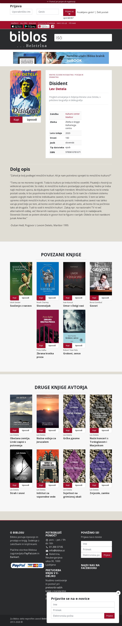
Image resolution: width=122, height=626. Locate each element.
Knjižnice (14, 23)
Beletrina (46, 618)
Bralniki (32, 23)
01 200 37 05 (56, 547)
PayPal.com (30, 553)
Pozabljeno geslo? (85, 12)
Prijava (107, 555)
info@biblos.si (57, 550)
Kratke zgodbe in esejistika (61, 75)
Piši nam (72, 23)
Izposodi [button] (32, 119)
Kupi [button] (16, 119)
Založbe (23, 23)
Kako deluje (62, 23)
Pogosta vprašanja (46, 23)
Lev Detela (57, 89)
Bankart (14, 557)
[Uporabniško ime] (21, 12)
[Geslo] (48, 12)
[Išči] (83, 37)
